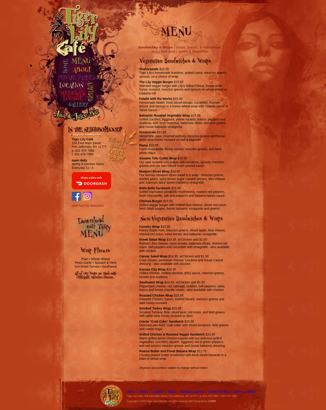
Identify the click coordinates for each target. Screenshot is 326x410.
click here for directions (88, 205)
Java (154, 51)
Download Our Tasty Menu (96, 228)
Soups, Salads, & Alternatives (198, 47)
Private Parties (219, 391)
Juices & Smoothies (193, 51)
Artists (251, 391)
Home (131, 391)
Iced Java (168, 51)
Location (157, 391)
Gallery (238, 391)
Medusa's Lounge (192, 391)
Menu (171, 391)
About (143, 391)
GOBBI (212, 401)
